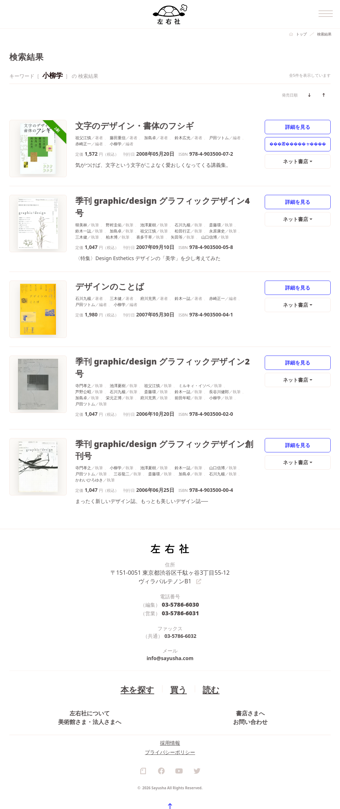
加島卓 (150, 135)
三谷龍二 (121, 442)
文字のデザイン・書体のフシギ (123, 125)
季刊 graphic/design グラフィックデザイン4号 (150, 199)
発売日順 (290, 95)
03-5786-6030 (180, 573)
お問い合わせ (250, 698)
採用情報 (170, 731)
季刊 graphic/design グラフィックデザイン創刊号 (155, 424)
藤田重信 (118, 135)
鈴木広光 (182, 135)
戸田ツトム (219, 135)
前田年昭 (182, 373)
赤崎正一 (83, 142)
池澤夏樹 (148, 210)
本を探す (140, 656)
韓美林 (81, 210)
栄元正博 (114, 373)
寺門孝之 (83, 360)
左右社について (89, 682)
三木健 (81, 223)
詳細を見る (298, 126)
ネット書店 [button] (296, 161)
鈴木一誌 (83, 217)
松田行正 (182, 217)
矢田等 (177, 223)
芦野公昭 (83, 367)
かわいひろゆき (89, 448)
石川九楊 (182, 210)
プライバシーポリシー (170, 740)
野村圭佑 (114, 210)
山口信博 (209, 223)
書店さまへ (250, 682)
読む (206, 656)
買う (177, 656)
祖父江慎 (83, 135)
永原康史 (217, 217)
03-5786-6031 (180, 581)
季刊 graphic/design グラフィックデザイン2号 (150, 349)
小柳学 (116, 142)
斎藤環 (215, 210)
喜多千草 (144, 223)
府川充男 (148, 285)
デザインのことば (102, 274)
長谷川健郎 (219, 367)
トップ (301, 34)
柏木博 (112, 223)
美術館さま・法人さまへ (89, 698)
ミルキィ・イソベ (194, 360)
